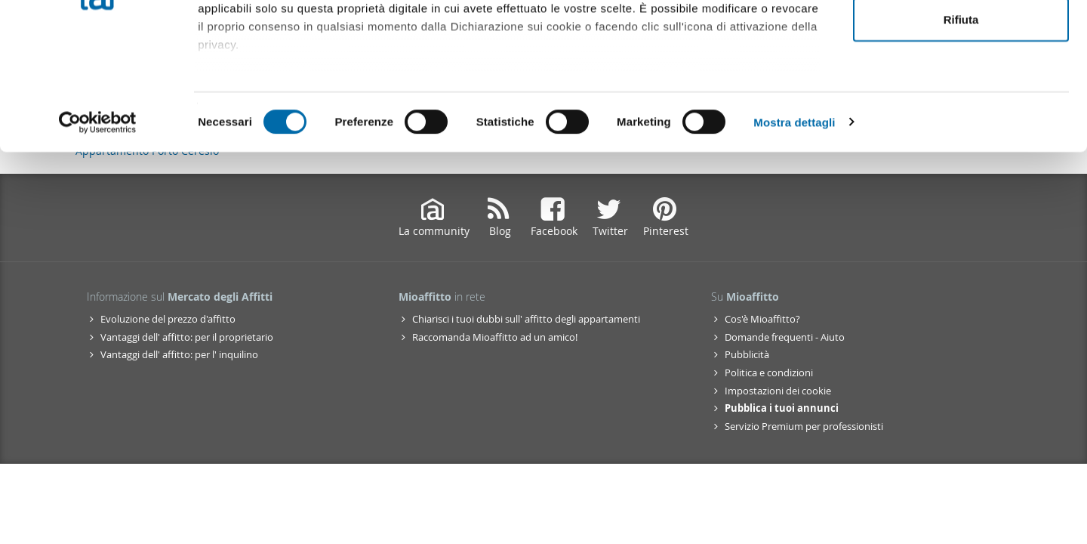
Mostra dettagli (794, 241)
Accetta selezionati (961, 89)
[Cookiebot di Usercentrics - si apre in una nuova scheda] (98, 241)
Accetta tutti (961, 39)
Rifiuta (961, 138)
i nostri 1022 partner (287, 54)
